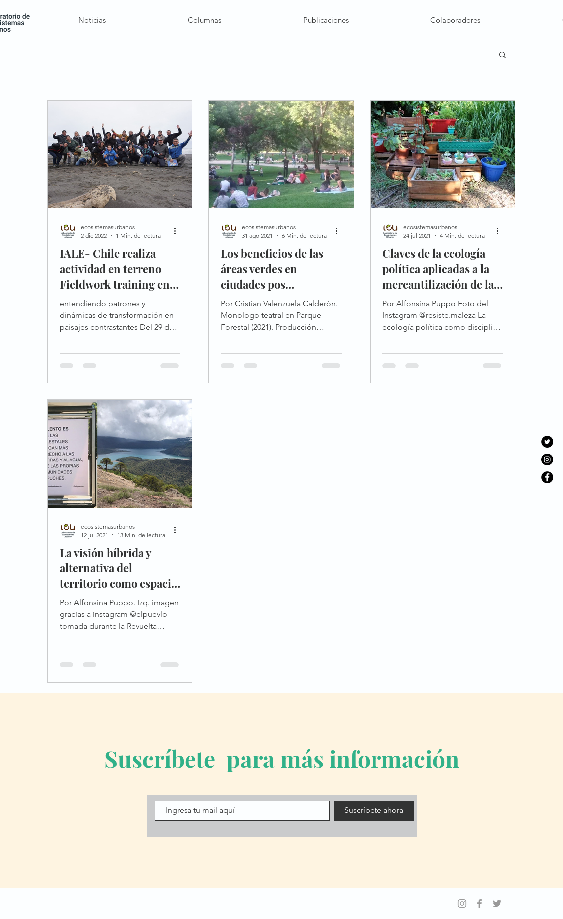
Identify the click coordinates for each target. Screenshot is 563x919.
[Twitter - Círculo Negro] (547, 442)
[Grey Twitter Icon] (497, 903)
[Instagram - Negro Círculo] (547, 459)
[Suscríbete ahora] (374, 811)
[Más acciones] (179, 231)
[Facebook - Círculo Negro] (547, 477)
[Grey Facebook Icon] (479, 903)
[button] (502, 55)
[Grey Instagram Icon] (462, 903)
